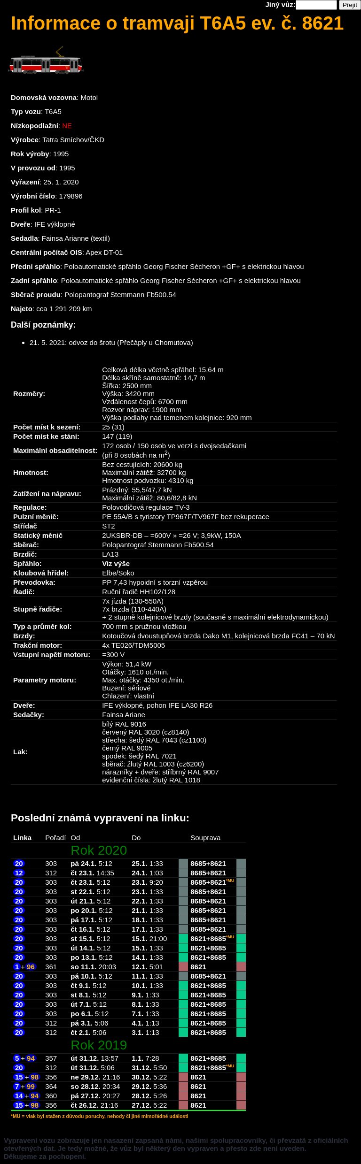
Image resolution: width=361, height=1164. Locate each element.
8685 (198, 863)
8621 (218, 863)
